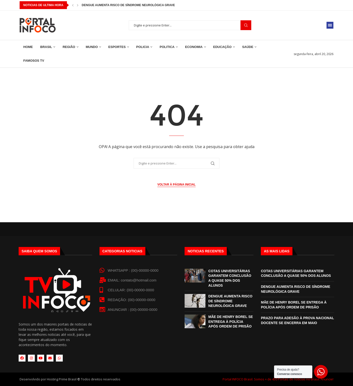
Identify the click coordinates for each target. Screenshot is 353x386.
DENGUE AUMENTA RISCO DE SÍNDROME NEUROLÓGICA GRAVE (230, 301)
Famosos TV (33, 60)
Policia (142, 47)
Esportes (117, 47)
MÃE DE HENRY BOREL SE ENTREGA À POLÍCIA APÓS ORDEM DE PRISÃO (230, 321)
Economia (194, 47)
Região (69, 47)
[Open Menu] (330, 25)
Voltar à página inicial (176, 184)
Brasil (46, 47)
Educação (222, 47)
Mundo (92, 47)
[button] (73, 5)
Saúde (247, 47)
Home (28, 47)
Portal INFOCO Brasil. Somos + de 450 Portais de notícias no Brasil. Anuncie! (278, 379)
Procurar (245, 25)
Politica (167, 47)
